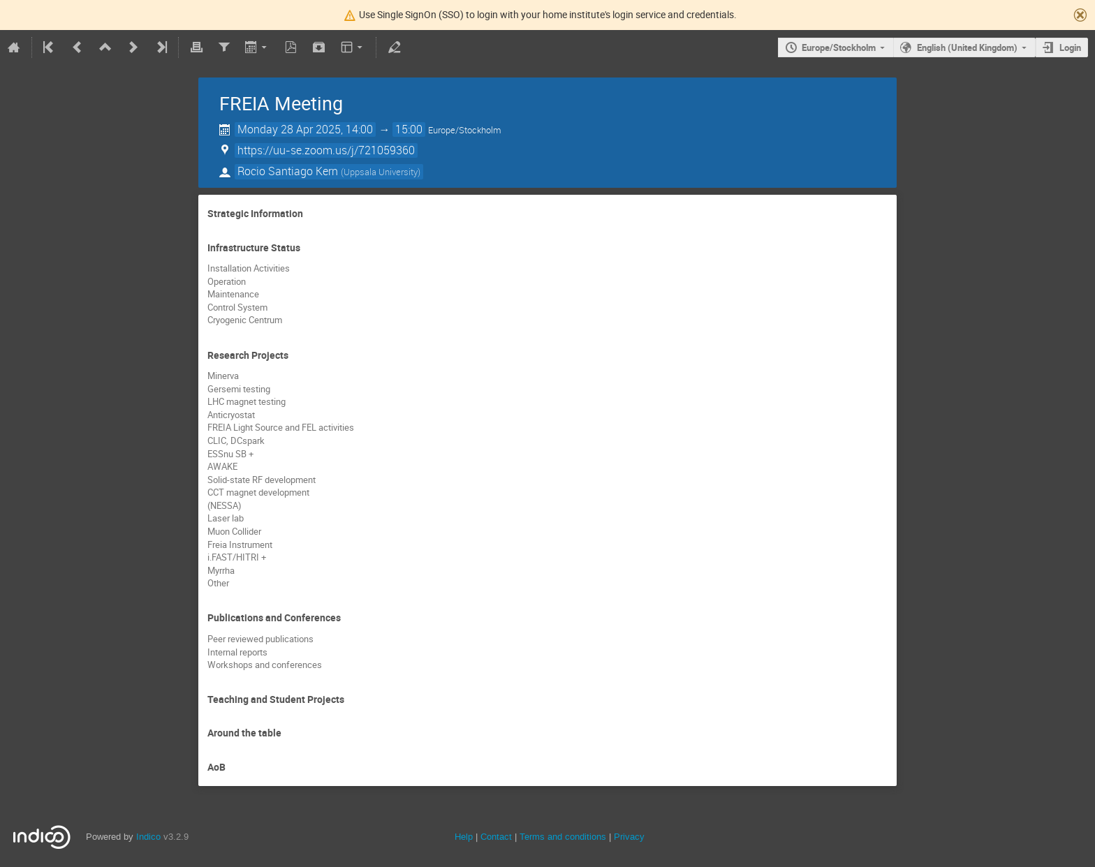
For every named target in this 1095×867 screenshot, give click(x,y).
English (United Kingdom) (967, 47)
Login (1070, 47)
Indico (148, 837)
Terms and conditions (563, 837)
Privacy (629, 837)
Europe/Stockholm (839, 47)
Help (464, 837)
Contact (496, 837)
